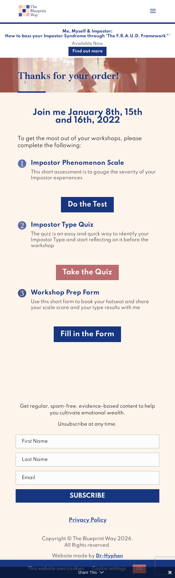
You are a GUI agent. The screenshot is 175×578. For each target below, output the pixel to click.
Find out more (87, 51)
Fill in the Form (87, 334)
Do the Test (87, 204)
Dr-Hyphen (109, 555)
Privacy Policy (88, 520)
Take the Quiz (87, 272)
